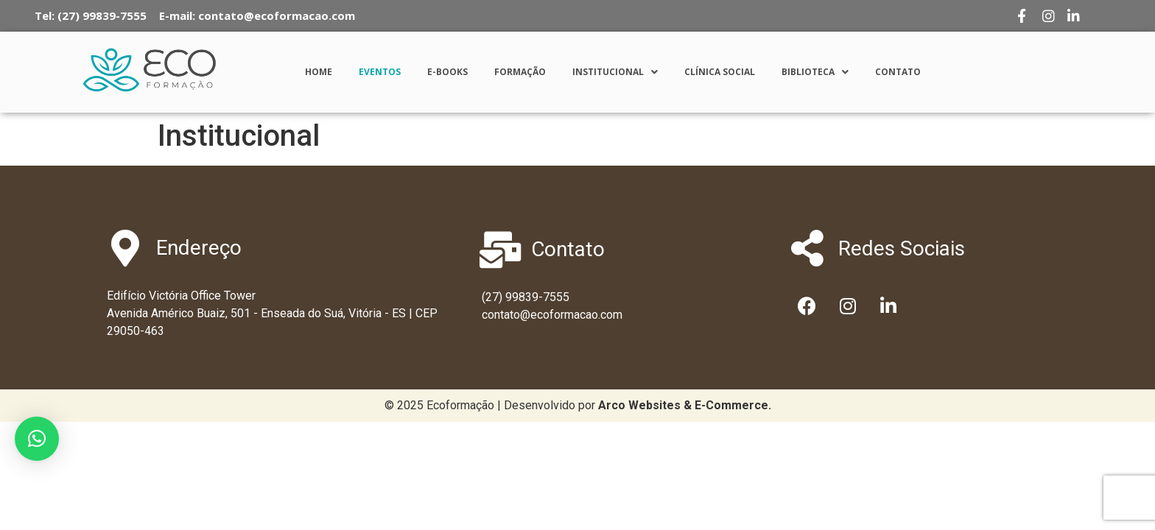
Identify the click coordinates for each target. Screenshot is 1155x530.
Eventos (380, 72)
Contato (898, 72)
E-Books (447, 72)
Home (318, 72)
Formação (520, 72)
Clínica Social (719, 72)
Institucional (615, 72)
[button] (37, 439)
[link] (684, 405)
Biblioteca (815, 72)
